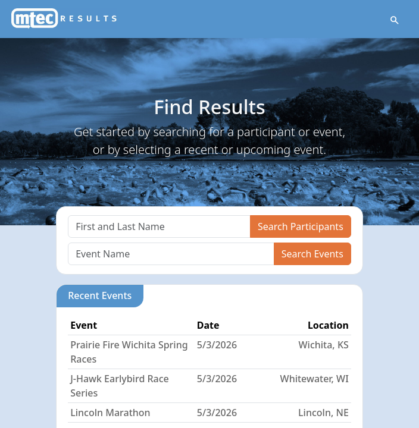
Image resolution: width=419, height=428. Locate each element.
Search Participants (300, 226)
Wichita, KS (324, 344)
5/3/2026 (217, 344)
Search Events (312, 253)
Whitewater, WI (314, 378)
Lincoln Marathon (110, 412)
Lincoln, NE (323, 412)
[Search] (159, 226)
